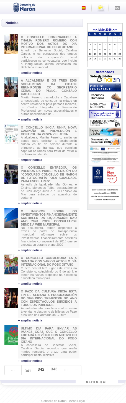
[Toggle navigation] (6, 6)
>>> (114, 29)
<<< (95, 29)
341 (28, 371)
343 (54, 369)
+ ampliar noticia (30, 72)
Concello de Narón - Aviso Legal (63, 400)
